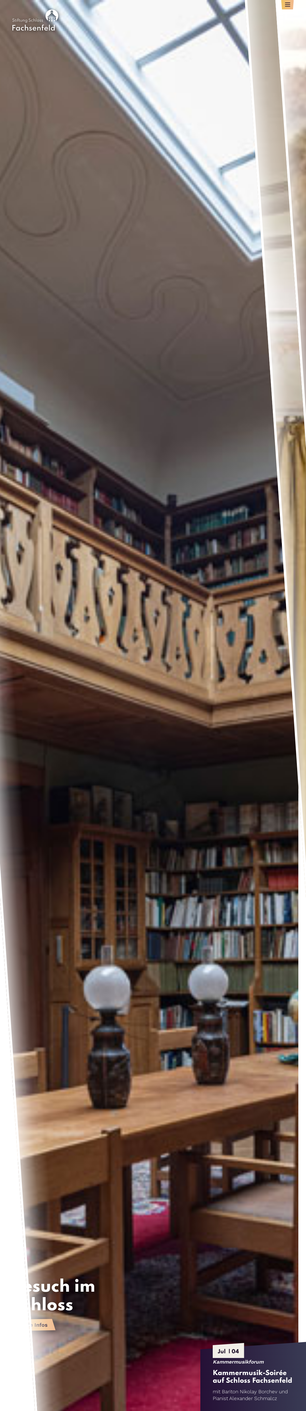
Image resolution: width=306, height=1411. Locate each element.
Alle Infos (35, 1325)
